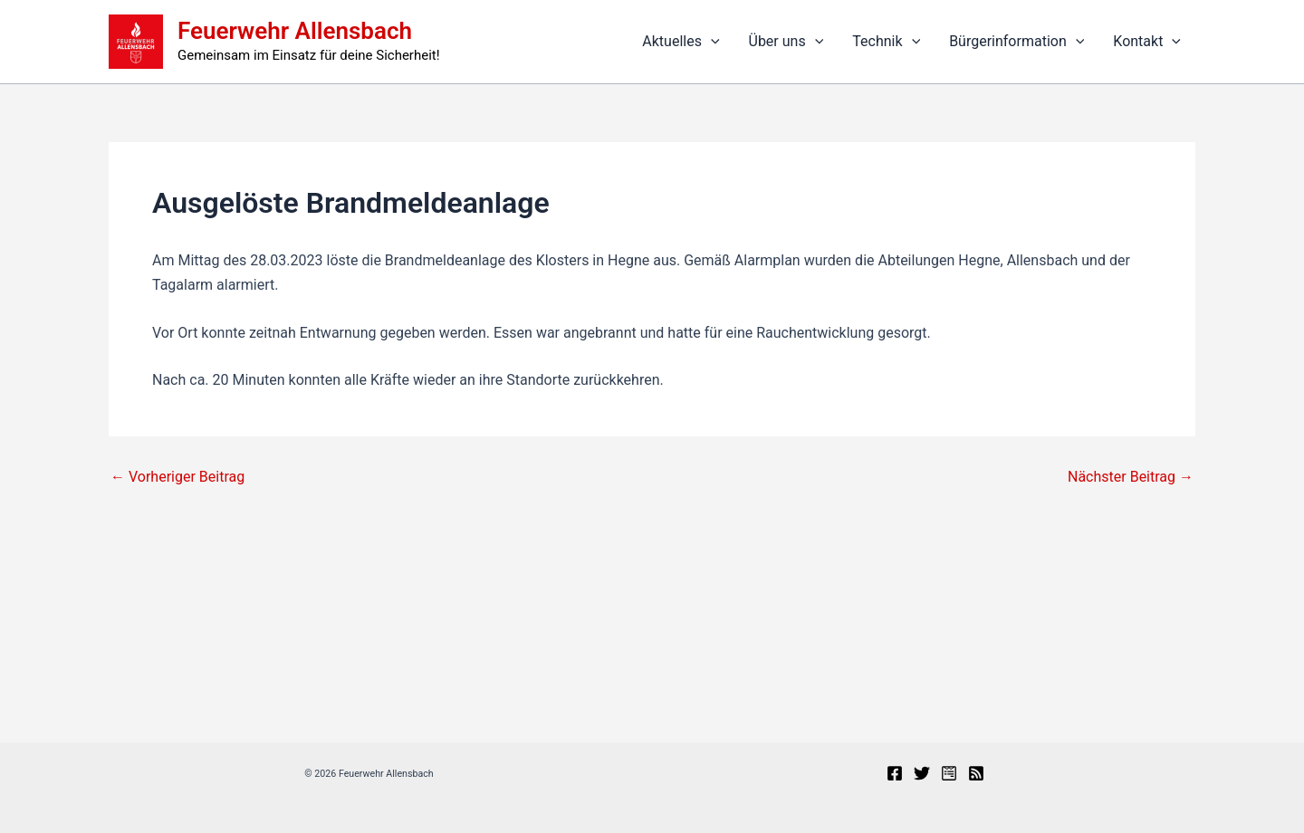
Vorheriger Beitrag (177, 477)
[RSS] (976, 773)
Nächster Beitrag (1131, 477)
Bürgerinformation (1016, 41)
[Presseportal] (949, 773)
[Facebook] (895, 773)
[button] (711, 41)
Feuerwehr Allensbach (294, 30)
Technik (886, 41)
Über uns (786, 41)
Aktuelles (680, 41)
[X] (922, 773)
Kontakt (1147, 41)
